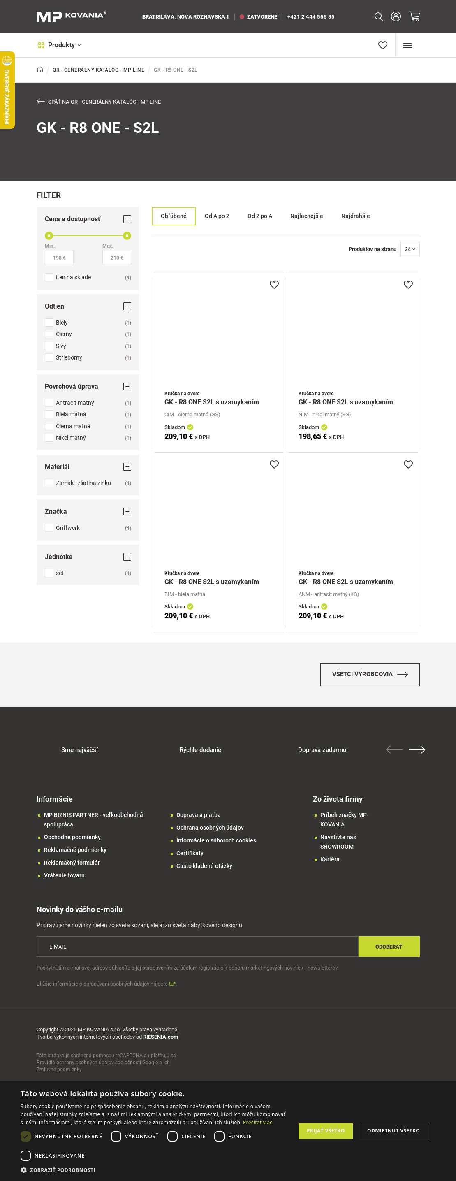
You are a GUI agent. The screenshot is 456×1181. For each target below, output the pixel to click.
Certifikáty (190, 855)
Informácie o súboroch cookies (216, 842)
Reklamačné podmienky (75, 851)
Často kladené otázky (204, 867)
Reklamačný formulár (72, 864)
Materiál (88, 467)
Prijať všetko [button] (326, 1130)
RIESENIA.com (160, 1039)
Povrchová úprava (88, 386)
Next (418, 751)
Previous (395, 751)
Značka (88, 511)
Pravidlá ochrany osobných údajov (75, 1064)
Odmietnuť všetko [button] (393, 1130)
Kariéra (330, 861)
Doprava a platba (198, 816)
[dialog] (228, 1131)
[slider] (49, 236)
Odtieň (88, 306)
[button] (154, 1170)
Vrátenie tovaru (64, 877)
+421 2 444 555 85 (311, 17)
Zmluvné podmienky (59, 1071)
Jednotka (88, 557)
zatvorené (258, 17)
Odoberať (388, 948)
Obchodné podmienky (72, 838)
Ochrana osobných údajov (210, 829)
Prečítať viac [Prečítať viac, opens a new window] (257, 1122)
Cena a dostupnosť (88, 219)
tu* (172, 986)
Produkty (58, 45)
